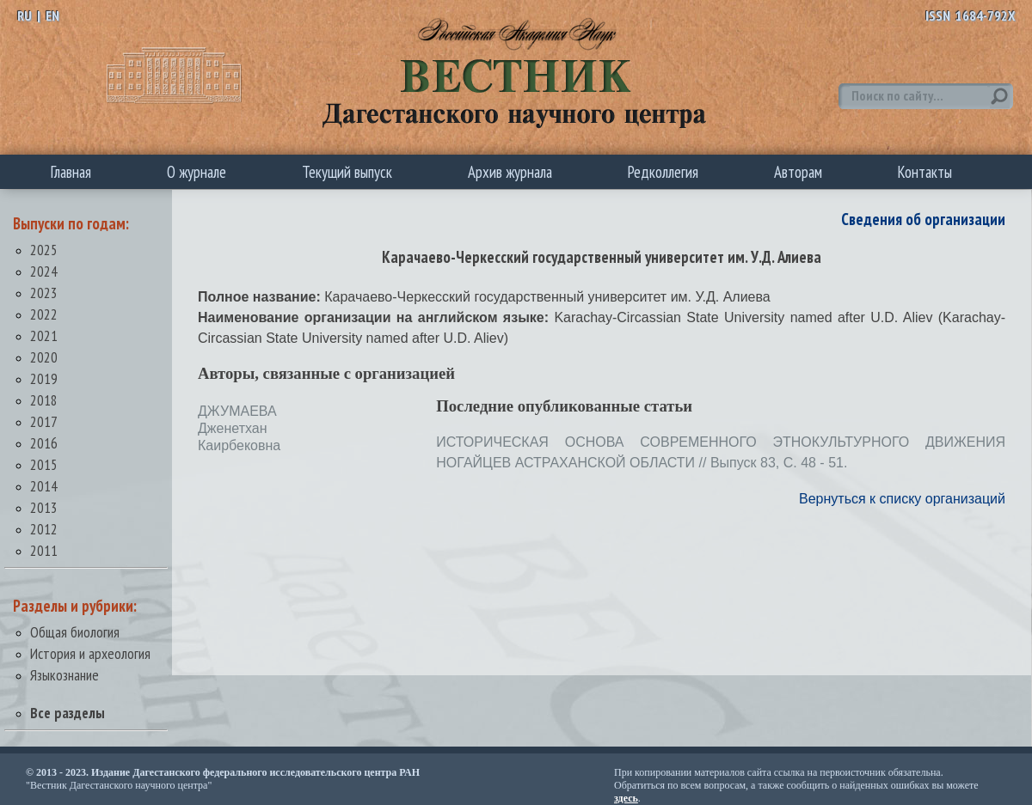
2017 (44, 421)
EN (52, 15)
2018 (44, 400)
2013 (44, 507)
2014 (44, 486)
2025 (44, 249)
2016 (44, 443)
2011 (44, 550)
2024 (44, 271)
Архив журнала (510, 172)
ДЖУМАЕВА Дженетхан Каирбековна (239, 428)
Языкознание (64, 675)
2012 (44, 529)
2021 (44, 335)
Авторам (798, 172)
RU (24, 15)
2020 (44, 357)
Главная (71, 172)
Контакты (925, 172)
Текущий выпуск (347, 172)
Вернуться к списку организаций (902, 498)
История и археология (90, 653)
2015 (44, 464)
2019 (44, 378)
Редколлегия (663, 172)
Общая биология (75, 632)
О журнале (196, 172)
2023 (44, 292)
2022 (44, 314)
